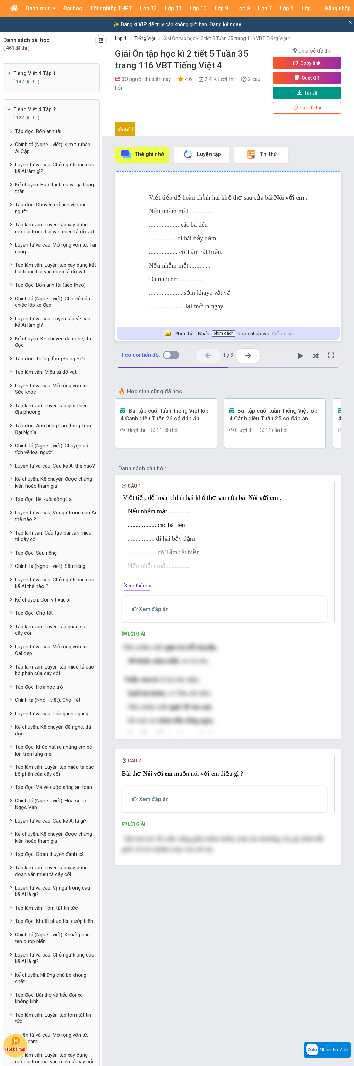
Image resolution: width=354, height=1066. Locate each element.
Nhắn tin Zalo (327, 1050)
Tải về (307, 93)
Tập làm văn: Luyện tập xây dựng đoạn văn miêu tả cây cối (51, 871)
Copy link (306, 63)
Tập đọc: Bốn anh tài (38, 131)
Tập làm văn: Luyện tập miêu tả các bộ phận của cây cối (54, 670)
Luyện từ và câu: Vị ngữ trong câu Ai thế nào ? (55, 516)
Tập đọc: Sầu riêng (36, 553)
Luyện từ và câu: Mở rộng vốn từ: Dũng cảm (51, 1038)
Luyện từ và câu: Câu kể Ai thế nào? (55, 466)
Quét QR (307, 78)
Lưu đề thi (307, 108)
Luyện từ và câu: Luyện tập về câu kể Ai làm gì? (52, 322)
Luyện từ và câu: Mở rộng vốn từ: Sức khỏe (51, 389)
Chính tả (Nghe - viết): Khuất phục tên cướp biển (52, 938)
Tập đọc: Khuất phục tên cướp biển (54, 921)
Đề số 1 (125, 129)
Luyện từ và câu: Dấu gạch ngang (51, 714)
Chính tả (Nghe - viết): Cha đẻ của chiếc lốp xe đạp (52, 301)
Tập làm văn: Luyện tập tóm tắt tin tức (53, 1018)
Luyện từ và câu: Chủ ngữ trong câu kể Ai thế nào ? (54, 583)
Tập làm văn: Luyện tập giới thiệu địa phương (51, 409)
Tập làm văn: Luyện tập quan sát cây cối (51, 630)
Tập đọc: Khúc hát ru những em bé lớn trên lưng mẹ (53, 750)
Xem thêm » (137, 585)
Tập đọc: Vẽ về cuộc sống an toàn (53, 787)
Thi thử (261, 154)
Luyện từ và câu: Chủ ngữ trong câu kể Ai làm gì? (54, 168)
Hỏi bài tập (15, 1044)
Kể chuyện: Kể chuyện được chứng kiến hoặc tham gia (53, 482)
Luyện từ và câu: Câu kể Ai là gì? (51, 821)
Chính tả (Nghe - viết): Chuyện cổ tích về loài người (51, 449)
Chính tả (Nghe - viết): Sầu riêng (50, 566)
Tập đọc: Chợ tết (34, 613)
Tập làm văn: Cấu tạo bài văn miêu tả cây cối (53, 536)
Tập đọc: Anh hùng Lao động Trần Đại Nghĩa (53, 429)
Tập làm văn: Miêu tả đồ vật (46, 372)
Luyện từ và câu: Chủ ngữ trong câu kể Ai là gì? (54, 958)
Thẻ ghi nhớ (142, 154)
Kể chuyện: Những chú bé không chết (50, 978)
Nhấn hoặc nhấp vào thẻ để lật (228, 333)
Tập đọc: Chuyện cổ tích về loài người (50, 208)
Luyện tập (202, 154)
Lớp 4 (121, 38)
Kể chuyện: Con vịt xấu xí (42, 600)
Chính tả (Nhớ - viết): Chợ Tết (47, 700)
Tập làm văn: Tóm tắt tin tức (46, 908)
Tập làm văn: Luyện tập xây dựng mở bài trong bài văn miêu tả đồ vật (54, 228)
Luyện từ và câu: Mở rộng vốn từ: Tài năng (55, 248)
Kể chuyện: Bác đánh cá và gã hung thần (54, 188)
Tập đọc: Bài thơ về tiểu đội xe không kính (49, 998)
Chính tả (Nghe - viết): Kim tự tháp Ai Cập (52, 147)
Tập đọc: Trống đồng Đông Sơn (50, 359)
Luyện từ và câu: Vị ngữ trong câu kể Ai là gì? (52, 891)
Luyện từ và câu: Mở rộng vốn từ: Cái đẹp (51, 650)
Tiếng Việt (144, 38)
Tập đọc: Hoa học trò (39, 687)
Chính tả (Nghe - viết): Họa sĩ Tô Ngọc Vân (50, 804)
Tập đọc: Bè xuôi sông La (43, 499)
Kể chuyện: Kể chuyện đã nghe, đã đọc (53, 342)
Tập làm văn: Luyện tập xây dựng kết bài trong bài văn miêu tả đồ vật (55, 268)
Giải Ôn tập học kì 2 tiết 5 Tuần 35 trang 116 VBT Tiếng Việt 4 (227, 38)
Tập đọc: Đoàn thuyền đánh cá (49, 854)
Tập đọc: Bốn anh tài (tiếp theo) (50, 285)
